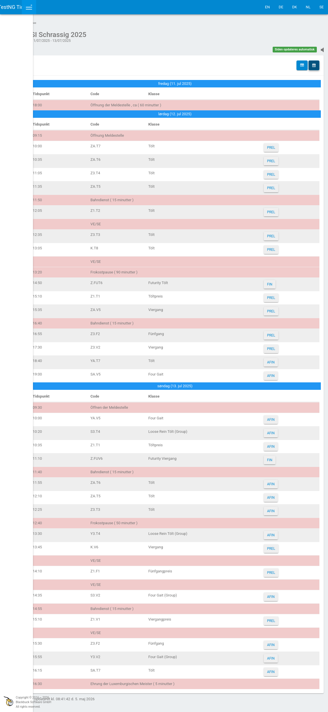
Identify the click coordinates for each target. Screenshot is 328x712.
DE (281, 7)
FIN (277, 281)
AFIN (279, 359)
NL (308, 7)
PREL (279, 145)
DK (294, 7)
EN (267, 7)
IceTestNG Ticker (31, 7)
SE (321, 7)
